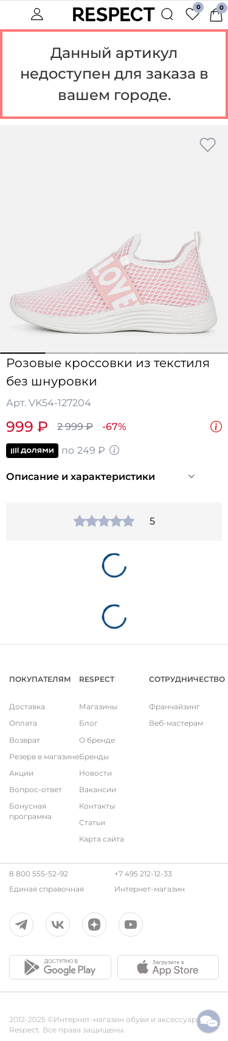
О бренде (97, 740)
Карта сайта (101, 838)
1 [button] (23, 353)
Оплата (23, 723)
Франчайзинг (174, 706)
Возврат (24, 740)
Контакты (97, 805)
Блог (88, 723)
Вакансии (97, 789)
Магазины (98, 706)
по (63, 450)
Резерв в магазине (44, 756)
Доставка (27, 706)
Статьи (92, 822)
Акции (21, 773)
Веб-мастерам (176, 723)
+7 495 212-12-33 (143, 874)
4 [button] (159, 353)
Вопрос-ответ (35, 789)
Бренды (94, 756)
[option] (114, 239)
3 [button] (114, 353)
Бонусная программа (30, 811)
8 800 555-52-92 (38, 874)
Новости (95, 773)
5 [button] (205, 353)
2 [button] (68, 353)
